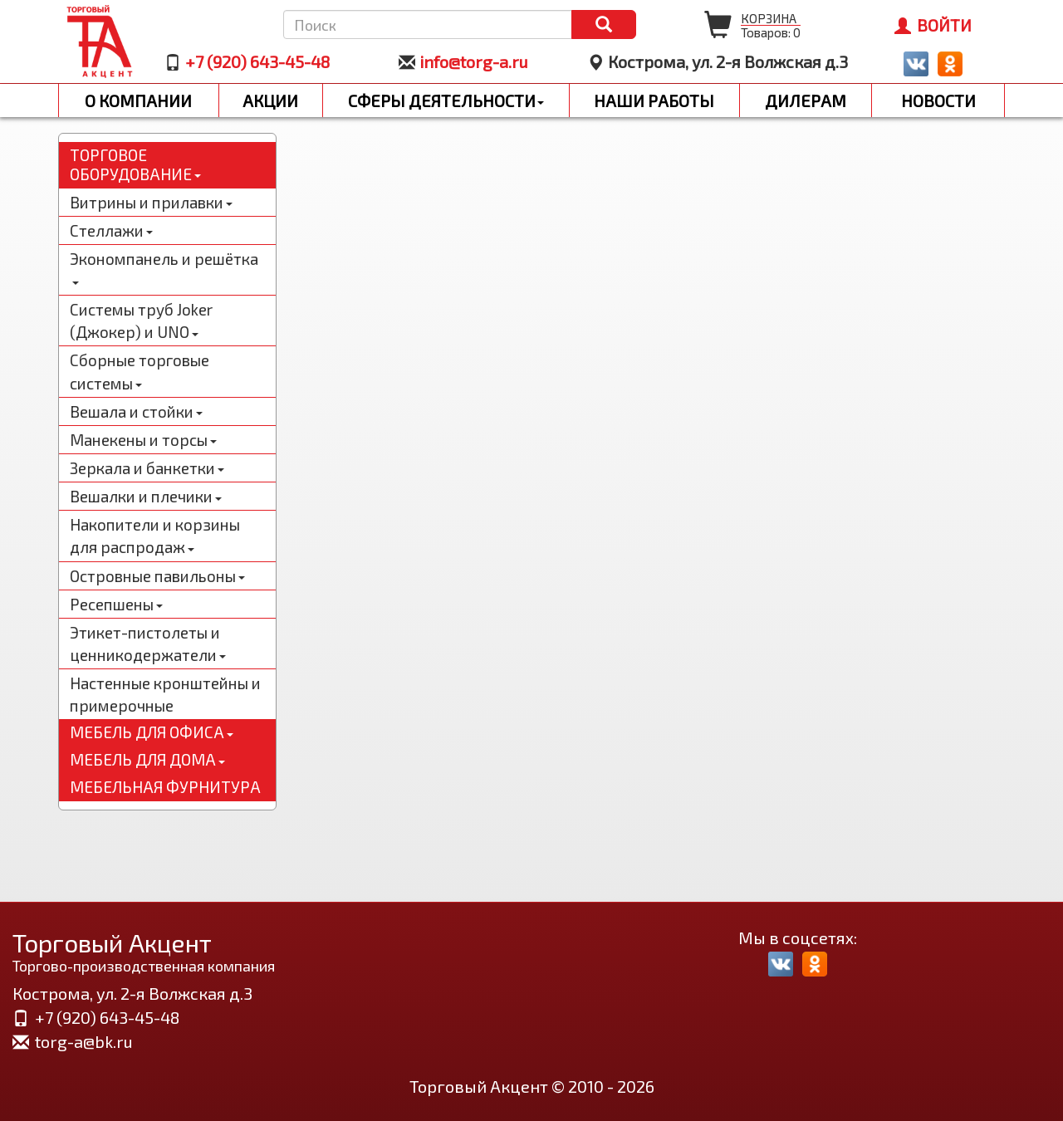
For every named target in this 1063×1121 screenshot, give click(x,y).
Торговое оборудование (135, 164)
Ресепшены (116, 604)
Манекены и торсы (143, 439)
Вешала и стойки (136, 411)
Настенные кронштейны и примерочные (165, 694)
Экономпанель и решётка (164, 267)
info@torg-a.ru (473, 61)
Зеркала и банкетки (147, 467)
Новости (938, 100)
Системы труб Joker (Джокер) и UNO (141, 320)
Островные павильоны (157, 575)
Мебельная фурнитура (165, 786)
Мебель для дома (147, 759)
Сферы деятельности (446, 100)
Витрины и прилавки (151, 202)
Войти (933, 25)
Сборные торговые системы (139, 371)
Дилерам (805, 100)
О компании (138, 100)
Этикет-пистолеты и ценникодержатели (148, 643)
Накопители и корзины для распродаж (155, 535)
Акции (270, 100)
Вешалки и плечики (146, 496)
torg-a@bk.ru (84, 1041)
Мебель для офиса (151, 732)
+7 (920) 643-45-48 (257, 61)
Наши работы (654, 100)
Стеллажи (111, 230)
